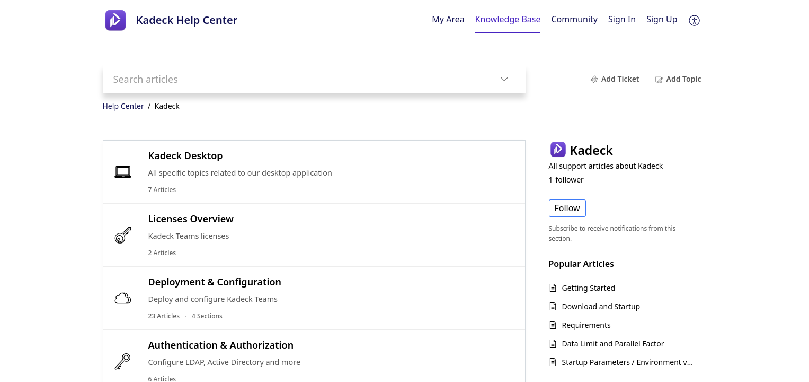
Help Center (123, 106)
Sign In (622, 19)
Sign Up (661, 19)
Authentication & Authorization (221, 345)
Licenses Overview (191, 218)
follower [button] (566, 180)
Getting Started (589, 288)
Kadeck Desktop (185, 155)
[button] (695, 20)
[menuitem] (622, 20)
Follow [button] (567, 208)
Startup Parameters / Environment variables (629, 362)
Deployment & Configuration (215, 282)
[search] (293, 79)
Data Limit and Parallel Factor (613, 343)
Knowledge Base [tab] (508, 19)
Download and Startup (601, 306)
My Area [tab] (448, 19)
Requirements (586, 325)
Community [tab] (574, 19)
